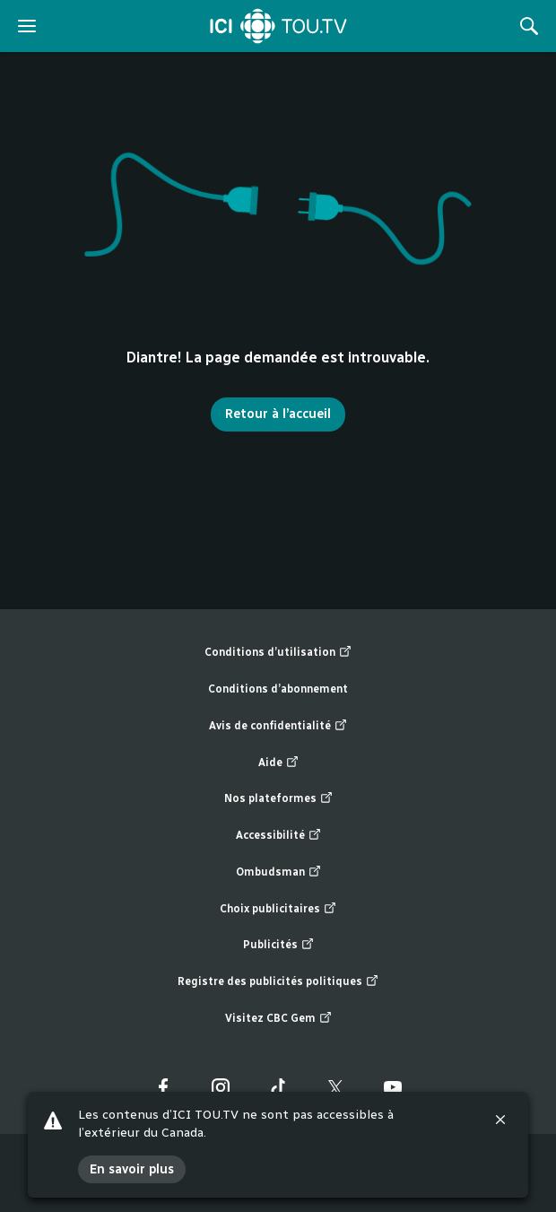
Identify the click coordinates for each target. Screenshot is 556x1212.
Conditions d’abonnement (278, 689)
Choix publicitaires (278, 909)
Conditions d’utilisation (278, 652)
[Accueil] (278, 26)
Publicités (278, 945)
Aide (278, 763)
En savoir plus (132, 1169)
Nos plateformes (278, 799)
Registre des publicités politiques (278, 982)
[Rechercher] (529, 26)
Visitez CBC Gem (278, 1018)
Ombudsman (278, 872)
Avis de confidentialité (278, 726)
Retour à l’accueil (278, 414)
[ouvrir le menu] (27, 26)
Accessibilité (278, 835)
